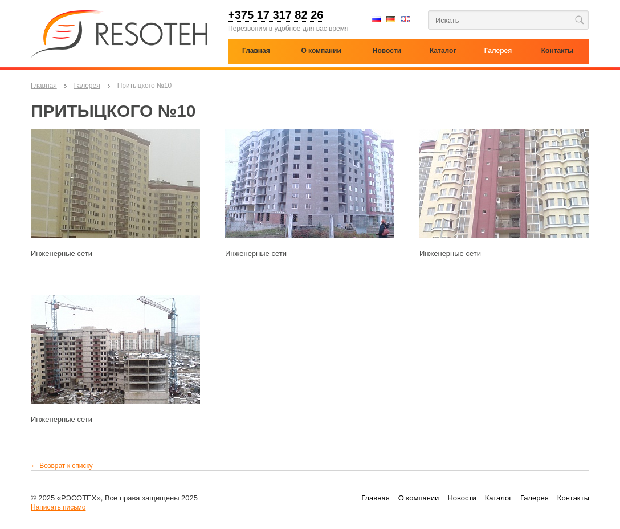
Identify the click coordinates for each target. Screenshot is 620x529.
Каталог (443, 51)
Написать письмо (58, 507)
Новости (461, 498)
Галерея (87, 85)
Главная (44, 85)
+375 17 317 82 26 (275, 15)
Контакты (573, 498)
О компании (321, 51)
